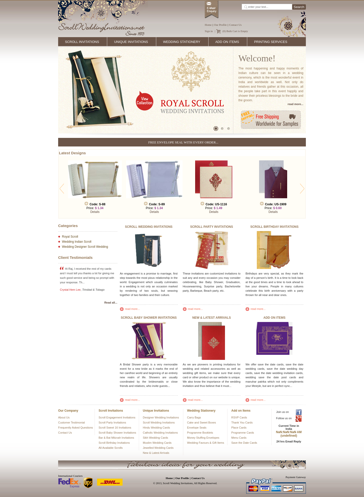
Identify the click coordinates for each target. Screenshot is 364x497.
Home (208, 24)
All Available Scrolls (111, 447)
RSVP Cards (239, 417)
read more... (130, 308)
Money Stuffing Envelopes (203, 437)
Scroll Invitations (82, 42)
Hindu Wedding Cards (156, 427)
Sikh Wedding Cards (155, 437)
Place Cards (238, 427)
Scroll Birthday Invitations (114, 442)
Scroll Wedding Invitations (159, 422)
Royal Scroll (70, 236)
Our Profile (220, 24)
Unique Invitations (131, 42)
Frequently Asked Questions (75, 427)
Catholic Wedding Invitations (160, 432)
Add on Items (227, 42)
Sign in (209, 31)
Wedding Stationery (182, 42)
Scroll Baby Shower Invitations (117, 432)
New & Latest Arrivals (156, 452)
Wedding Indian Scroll (77, 241)
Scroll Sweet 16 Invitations (115, 427)
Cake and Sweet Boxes (201, 422)
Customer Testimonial (71, 422)
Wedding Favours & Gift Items (205, 442)
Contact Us (235, 24)
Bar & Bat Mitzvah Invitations (116, 437)
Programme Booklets (200, 432)
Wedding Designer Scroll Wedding (85, 247)
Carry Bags (194, 417)
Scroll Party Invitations (112, 422)
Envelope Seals (196, 427)
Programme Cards (242, 432)
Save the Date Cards (244, 442)
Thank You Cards (242, 422)
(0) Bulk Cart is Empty (235, 31)
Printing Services (271, 42)
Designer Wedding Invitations (161, 417)
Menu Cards (238, 437)
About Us (64, 417)
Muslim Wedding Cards (157, 442)
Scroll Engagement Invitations (117, 417)
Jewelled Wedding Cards (158, 447)
